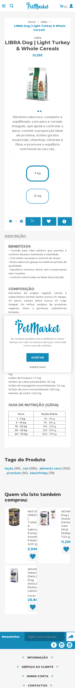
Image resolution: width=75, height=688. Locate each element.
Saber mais (37, 367)
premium (14, 473)
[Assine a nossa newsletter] (45, 636)
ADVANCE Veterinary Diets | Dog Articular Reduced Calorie (33, 580)
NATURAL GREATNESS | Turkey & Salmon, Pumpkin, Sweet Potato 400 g (33, 528)
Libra (37, 37)
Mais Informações (65, 221)
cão (26, 468)
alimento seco (50, 468)
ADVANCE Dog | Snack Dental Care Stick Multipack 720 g (66, 524)
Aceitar (37, 357)
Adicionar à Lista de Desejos (49, 221)
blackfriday (39, 473)
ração (9, 468)
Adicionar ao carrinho (33, 221)
